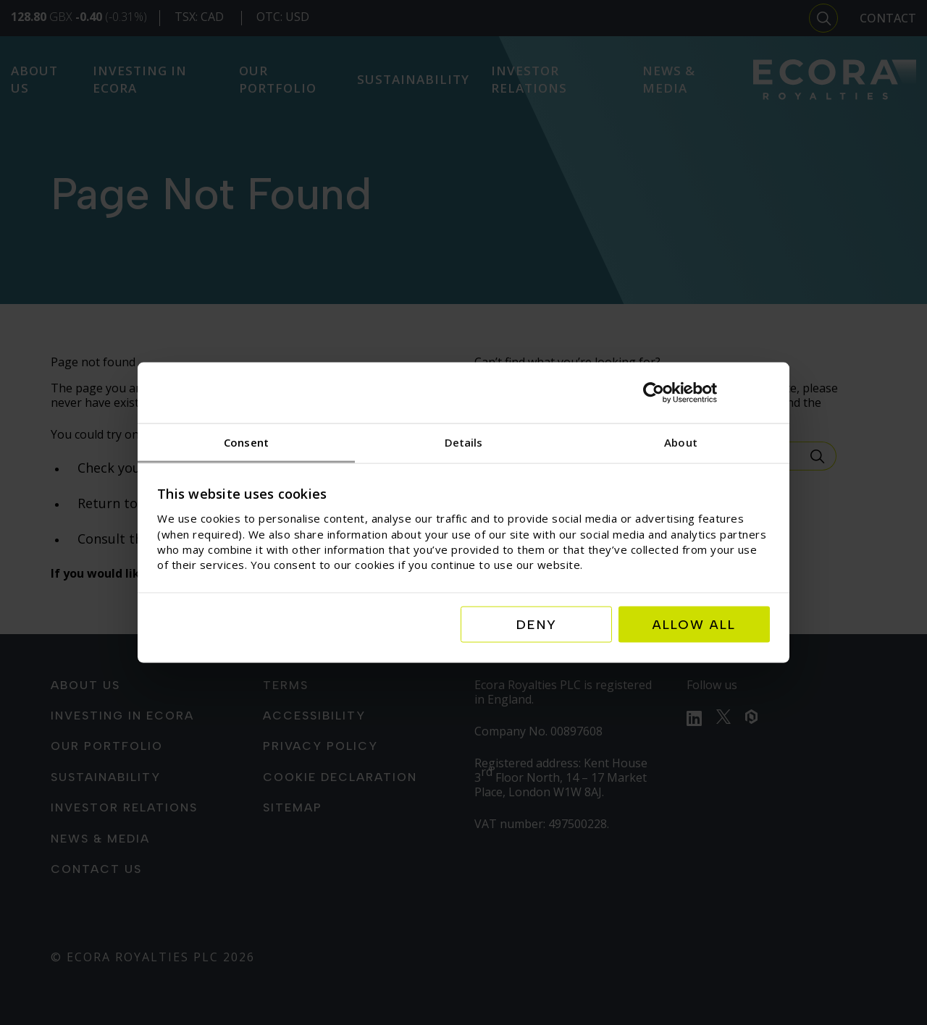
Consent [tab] (246, 442)
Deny (536, 624)
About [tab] (680, 442)
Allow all (694, 624)
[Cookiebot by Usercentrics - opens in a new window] (706, 393)
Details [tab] (464, 442)
